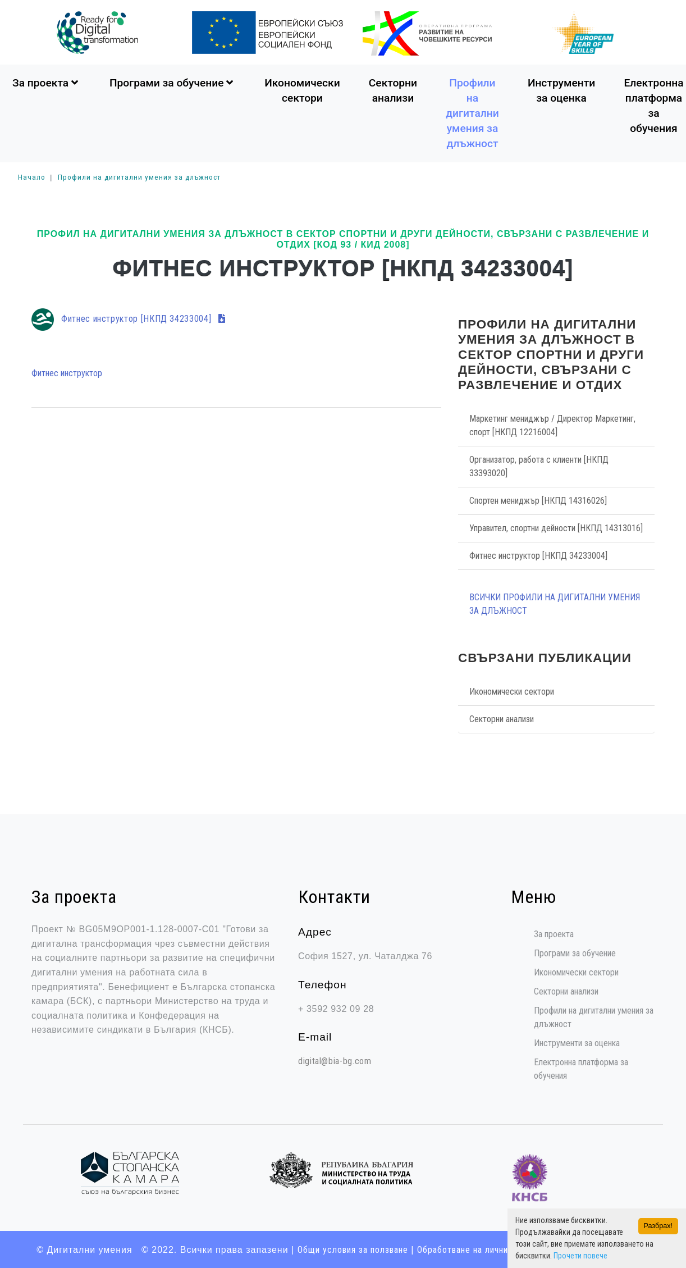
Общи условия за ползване (353, 1249)
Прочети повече (580, 1255)
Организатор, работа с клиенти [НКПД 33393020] (539, 466)
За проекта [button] (46, 82)
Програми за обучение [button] (172, 82)
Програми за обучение (575, 953)
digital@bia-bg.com (335, 1061)
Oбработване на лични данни (475, 1249)
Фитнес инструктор (66, 373)
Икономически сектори (302, 90)
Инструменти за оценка (561, 90)
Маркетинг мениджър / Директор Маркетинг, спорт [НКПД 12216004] (552, 425)
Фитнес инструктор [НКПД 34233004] (143, 318)
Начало (31, 176)
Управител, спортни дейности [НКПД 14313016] (556, 528)
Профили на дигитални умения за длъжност (472, 113)
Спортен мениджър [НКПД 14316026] (538, 500)
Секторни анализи (393, 90)
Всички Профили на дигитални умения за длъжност (554, 604)
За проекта (554, 934)
